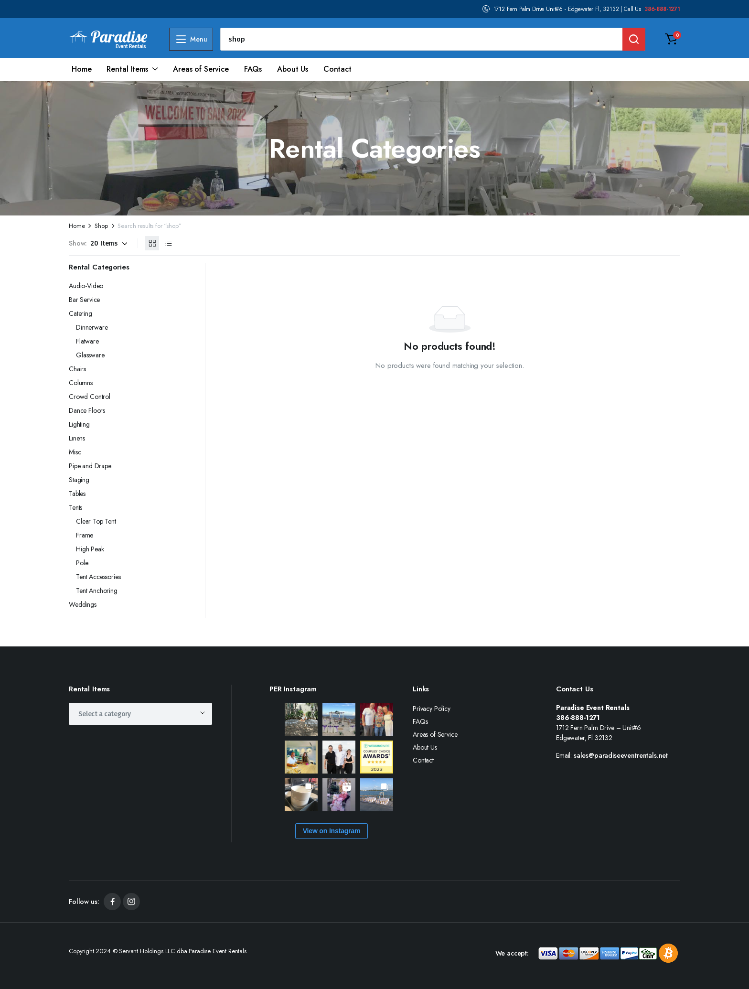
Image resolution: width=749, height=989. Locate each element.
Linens (77, 438)
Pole (82, 563)
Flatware (87, 341)
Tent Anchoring (97, 590)
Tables (77, 493)
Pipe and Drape (90, 466)
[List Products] (168, 243)
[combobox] (140, 714)
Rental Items (127, 69)
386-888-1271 (662, 9)
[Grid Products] (152, 243)
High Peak (90, 549)
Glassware (90, 355)
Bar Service (84, 299)
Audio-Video (86, 285)
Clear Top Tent (96, 521)
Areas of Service (200, 69)
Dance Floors (87, 410)
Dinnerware (91, 327)
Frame (84, 535)
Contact (337, 69)
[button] (671, 39)
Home (81, 69)
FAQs (253, 69)
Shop (101, 226)
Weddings (82, 604)
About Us (292, 69)
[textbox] (108, 714)
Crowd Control (89, 396)
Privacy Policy (431, 708)
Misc (75, 452)
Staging (79, 479)
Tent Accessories (98, 576)
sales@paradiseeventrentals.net (621, 755)
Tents (75, 507)
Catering (80, 313)
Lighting (79, 424)
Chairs (77, 369)
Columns (81, 382)
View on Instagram (332, 831)
